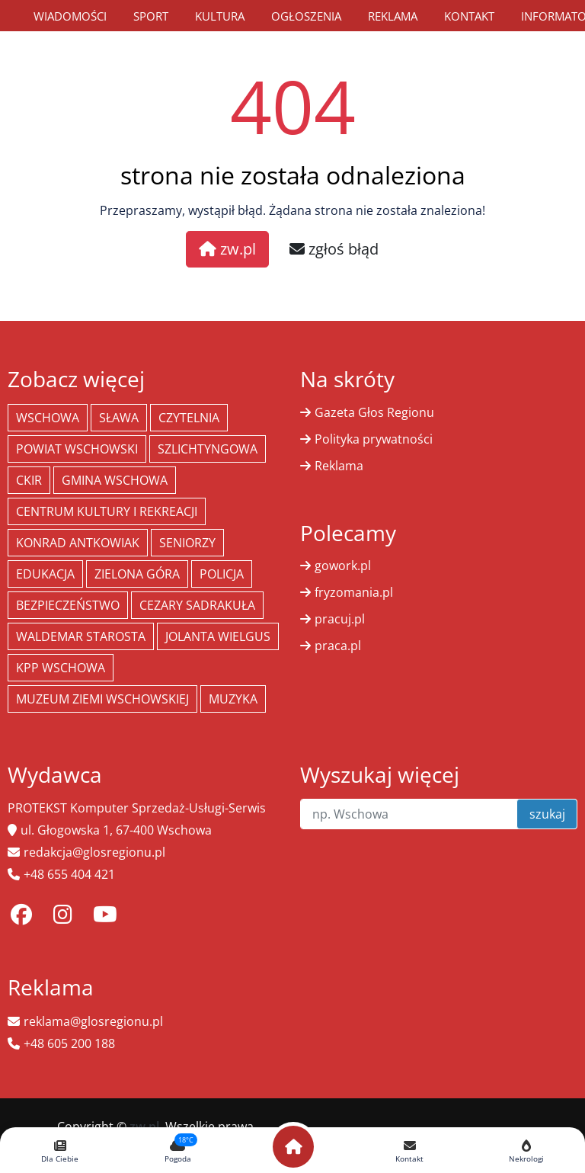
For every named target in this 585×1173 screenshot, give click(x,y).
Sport (150, 16)
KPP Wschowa (60, 667)
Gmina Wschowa (115, 480)
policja (222, 574)
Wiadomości (70, 16)
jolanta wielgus (217, 636)
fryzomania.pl (354, 592)
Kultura (220, 16)
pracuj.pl (340, 619)
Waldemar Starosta (80, 636)
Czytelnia (188, 417)
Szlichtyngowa (207, 449)
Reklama (392, 16)
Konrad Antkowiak (77, 542)
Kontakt (469, 16)
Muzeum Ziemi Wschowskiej (102, 699)
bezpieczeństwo (68, 605)
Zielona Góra (137, 574)
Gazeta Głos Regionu (374, 412)
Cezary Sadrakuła (197, 605)
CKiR (29, 480)
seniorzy (187, 542)
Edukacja (45, 574)
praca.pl (338, 645)
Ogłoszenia (306, 16)
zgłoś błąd (334, 249)
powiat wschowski (77, 449)
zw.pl (227, 249)
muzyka (233, 699)
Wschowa (47, 417)
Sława (119, 417)
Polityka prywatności (374, 439)
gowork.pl (343, 565)
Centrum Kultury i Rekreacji (106, 511)
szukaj (547, 814)
